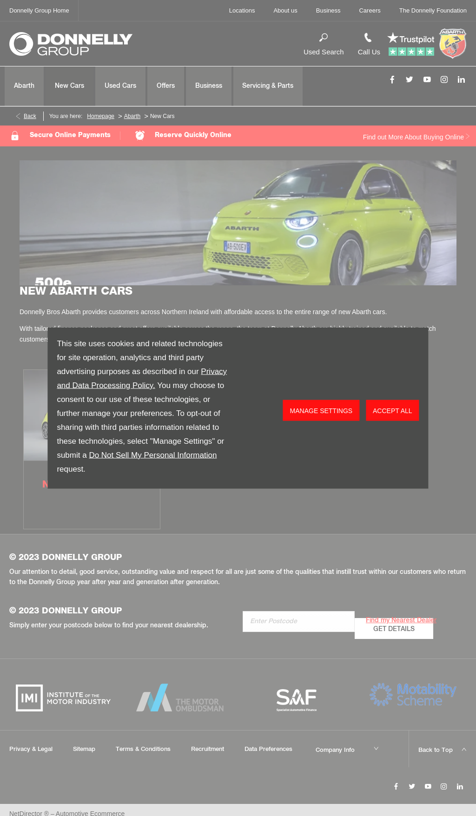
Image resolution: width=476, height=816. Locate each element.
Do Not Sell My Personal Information (153, 455)
